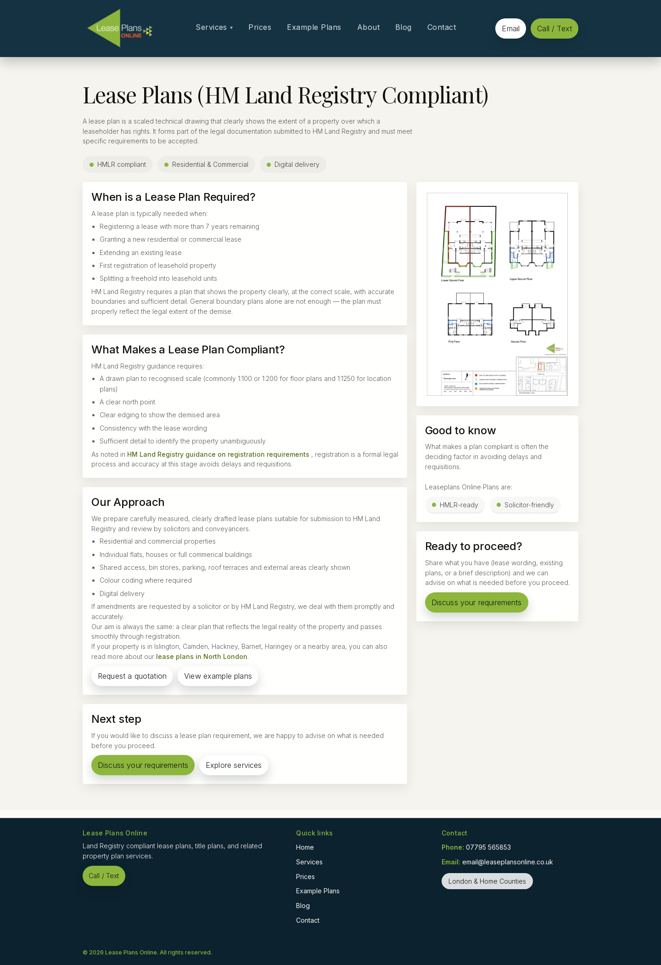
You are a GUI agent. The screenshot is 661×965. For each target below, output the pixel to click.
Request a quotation (132, 676)
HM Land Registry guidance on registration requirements (218, 454)
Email (511, 28)
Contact (441, 27)
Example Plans (314, 27)
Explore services (234, 765)
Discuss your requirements (143, 765)
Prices (259, 27)
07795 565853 (488, 847)
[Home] (119, 28)
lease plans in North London (201, 656)
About (368, 27)
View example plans (218, 676)
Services (214, 27)
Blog (403, 27)
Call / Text (554, 28)
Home (305, 847)
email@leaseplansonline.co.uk (507, 862)
